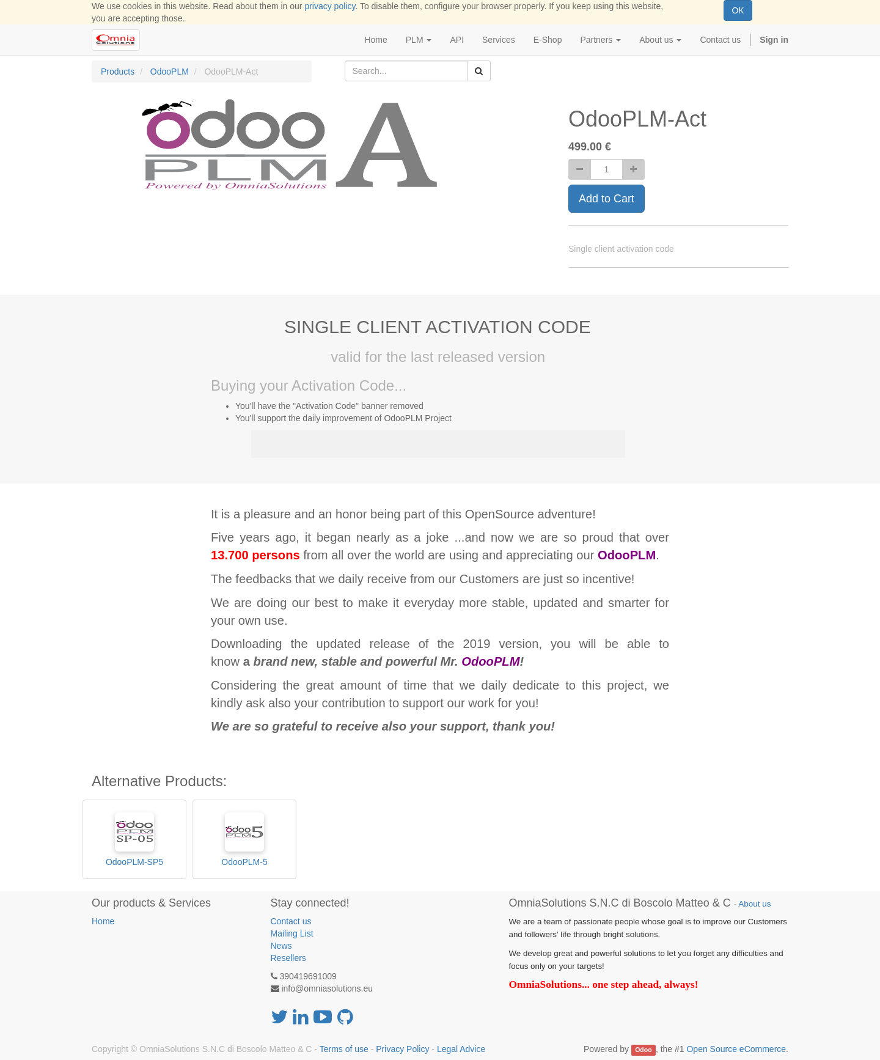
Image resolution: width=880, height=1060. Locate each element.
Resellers (288, 958)
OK (738, 10)
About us (754, 903)
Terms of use (344, 1049)
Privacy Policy (402, 1049)
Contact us (291, 921)
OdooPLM (169, 71)
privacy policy (329, 6)
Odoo (643, 1049)
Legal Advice (461, 1049)
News (281, 946)
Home (103, 921)
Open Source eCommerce (736, 1049)
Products (117, 71)
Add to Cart (606, 199)
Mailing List (292, 933)
